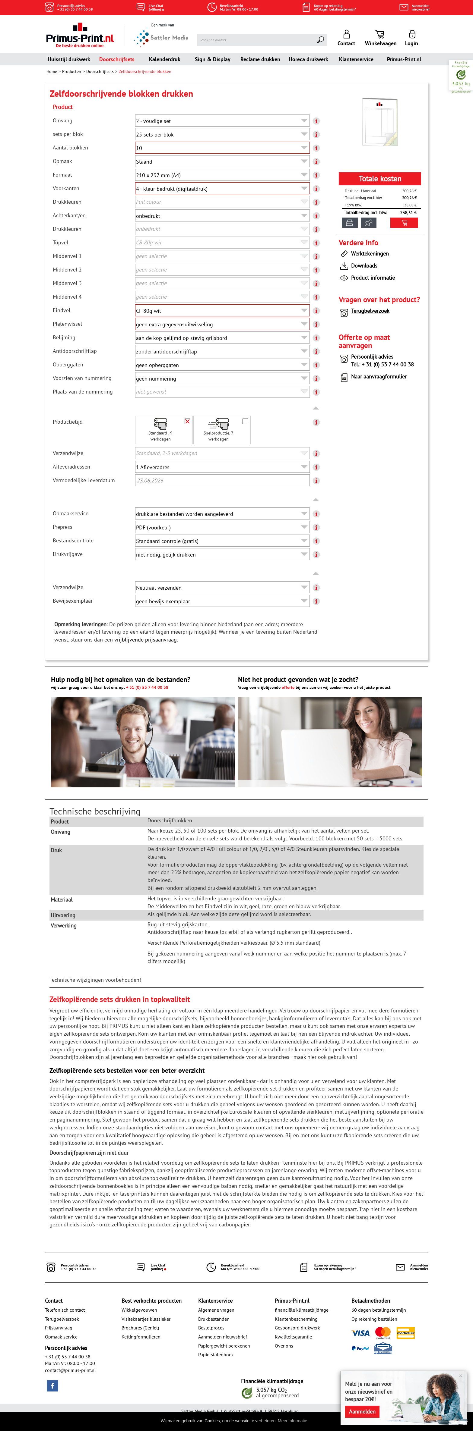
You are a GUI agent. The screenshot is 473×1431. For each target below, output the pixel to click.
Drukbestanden (214, 1319)
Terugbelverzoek (364, 312)
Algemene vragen (216, 1310)
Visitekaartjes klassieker (146, 1319)
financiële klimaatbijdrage (302, 1310)
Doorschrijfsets (117, 59)
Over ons (284, 1346)
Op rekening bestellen (374, 1319)
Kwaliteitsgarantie (293, 1337)
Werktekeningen (364, 255)
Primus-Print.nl (404, 59)
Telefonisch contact (65, 1310)
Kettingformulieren (141, 1337)
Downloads (358, 267)
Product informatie (367, 279)
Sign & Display (212, 59)
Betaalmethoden (370, 1300)
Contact (53, 1300)
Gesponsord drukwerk (297, 1328)
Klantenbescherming (296, 1319)
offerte (288, 687)
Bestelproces (211, 1328)
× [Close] (460, 1376)
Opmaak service (61, 1337)
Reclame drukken (260, 59)
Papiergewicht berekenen (224, 1346)
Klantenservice (356, 59)
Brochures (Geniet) (140, 1328)
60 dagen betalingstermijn (378, 1310)
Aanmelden (362, 1411)
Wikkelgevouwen (139, 1310)
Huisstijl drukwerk (69, 59)
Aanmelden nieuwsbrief (222, 1337)
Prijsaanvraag (58, 1328)
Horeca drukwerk (308, 59)
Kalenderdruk (164, 59)
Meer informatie (292, 1420)
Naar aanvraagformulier (373, 378)
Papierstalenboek (216, 1354)
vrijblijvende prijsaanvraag (145, 639)
